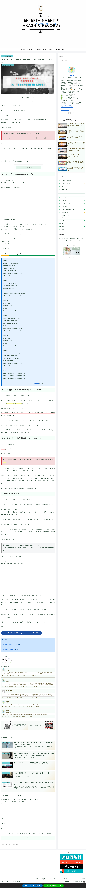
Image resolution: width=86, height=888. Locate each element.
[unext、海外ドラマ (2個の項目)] (71, 241)
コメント (4, 806)
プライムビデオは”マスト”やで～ (32, 885)
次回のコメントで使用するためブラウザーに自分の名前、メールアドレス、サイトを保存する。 (27, 838)
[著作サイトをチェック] (68, 113)
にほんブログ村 (65, 110)
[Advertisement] (72, 268)
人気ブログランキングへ (67, 107)
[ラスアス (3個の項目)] (61, 241)
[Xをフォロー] (70, 113)
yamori (71, 75)
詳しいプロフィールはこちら (68, 105)
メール (3, 828)
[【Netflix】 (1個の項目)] (81, 241)
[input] (71, 60)
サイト (3, 833)
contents (26, 167)
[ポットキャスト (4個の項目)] (80, 239)
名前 (2, 823)
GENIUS (37, 383)
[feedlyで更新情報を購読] (73, 113)
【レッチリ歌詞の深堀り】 (7, 56)
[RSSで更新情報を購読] (75, 113)
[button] (84, 61)
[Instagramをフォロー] (71, 113)
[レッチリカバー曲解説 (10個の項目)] (63, 239)
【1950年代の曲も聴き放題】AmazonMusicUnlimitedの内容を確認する (21, 633)
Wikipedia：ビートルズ (8, 649)
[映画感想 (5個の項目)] (73, 239)
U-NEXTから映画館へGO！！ (53, 885)
